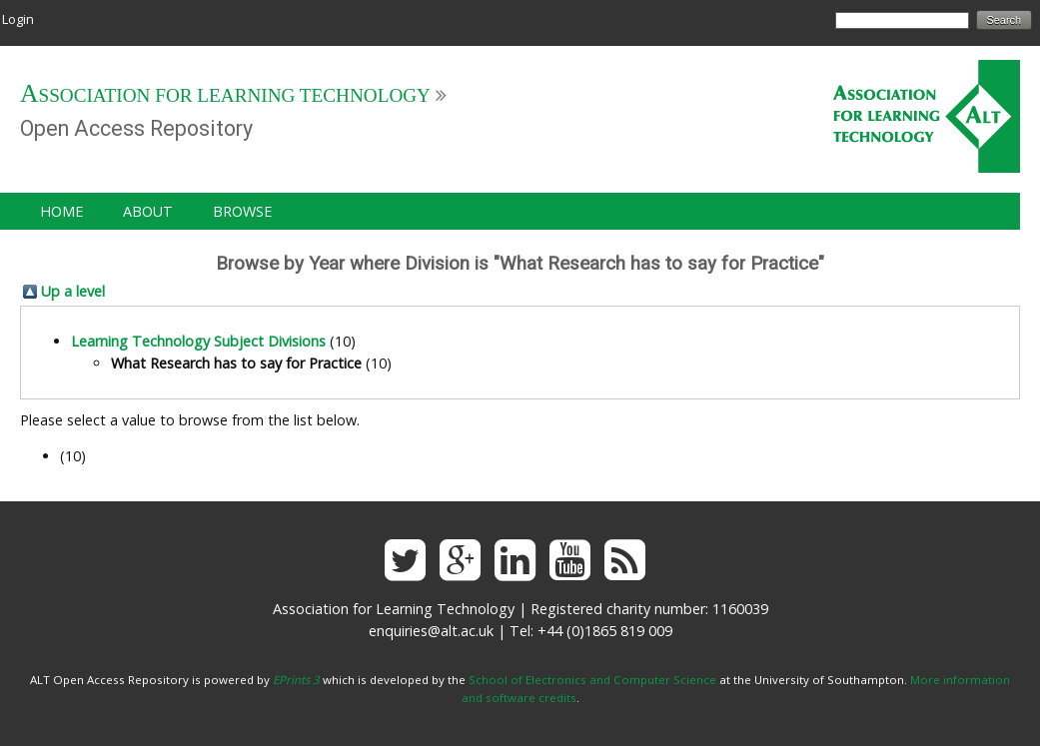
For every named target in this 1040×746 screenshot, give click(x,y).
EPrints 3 (296, 679)
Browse (242, 211)
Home (61, 211)
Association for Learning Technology (225, 95)
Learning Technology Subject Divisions (198, 341)
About (148, 211)
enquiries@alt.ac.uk (431, 630)
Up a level (73, 291)
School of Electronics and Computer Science (592, 679)
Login (18, 19)
